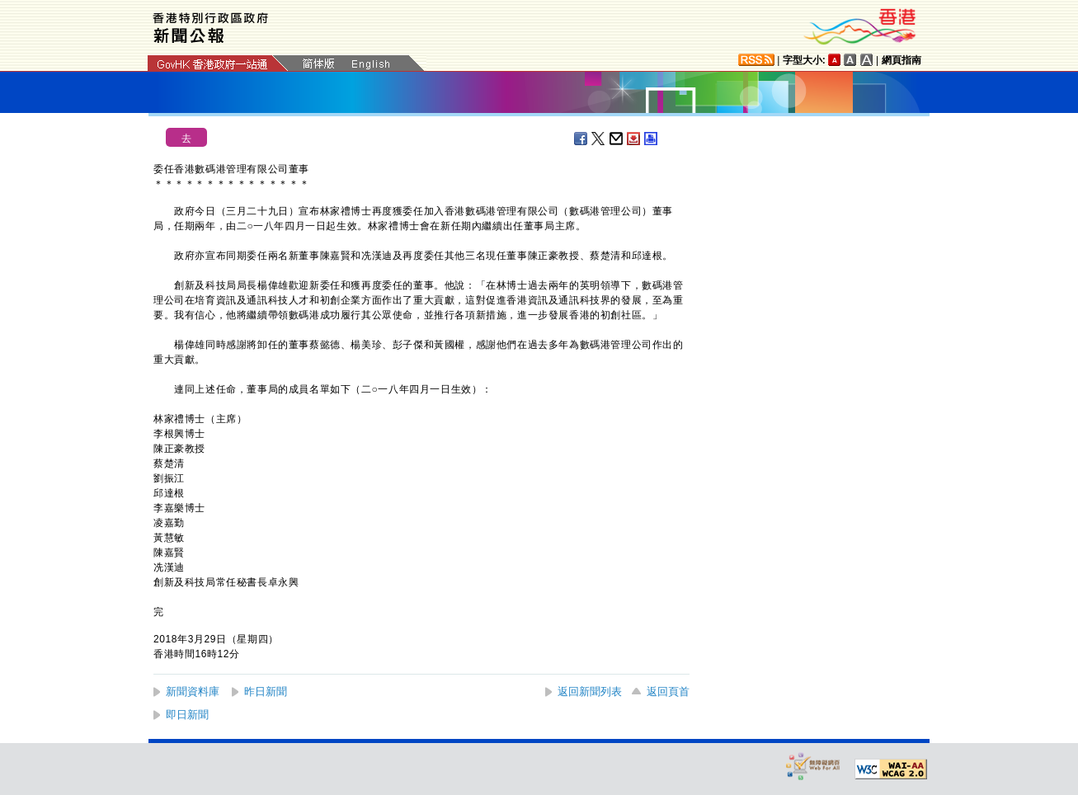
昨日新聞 (265, 691)
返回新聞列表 (590, 691)
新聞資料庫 (192, 691)
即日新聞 (187, 714)
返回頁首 (668, 691)
